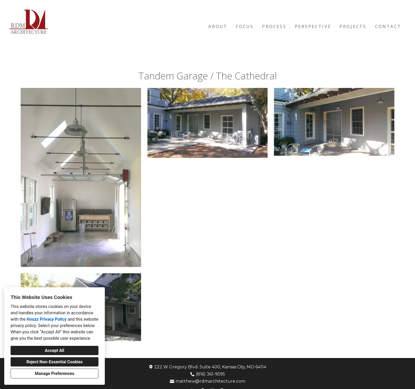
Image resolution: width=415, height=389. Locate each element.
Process (274, 26)
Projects (353, 26)
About (217, 26)
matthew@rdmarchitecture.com (210, 381)
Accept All (54, 350)
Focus (245, 26)
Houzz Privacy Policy (46, 319)
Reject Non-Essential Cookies (54, 361)
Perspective (313, 26)
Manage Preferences (54, 373)
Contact (388, 26)
